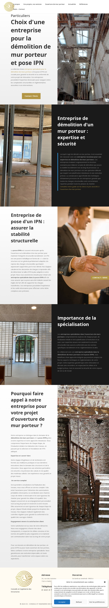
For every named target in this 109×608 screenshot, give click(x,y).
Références (83, 4)
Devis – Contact (19, 9)
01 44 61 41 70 (47, 590)
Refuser (79, 602)
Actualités (72, 4)
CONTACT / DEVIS (100, 278)
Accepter (62, 602)
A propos (16, 4)
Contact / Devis (31, 96)
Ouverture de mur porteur (55, 4)
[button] (105, 581)
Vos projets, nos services (32, 4)
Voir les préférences (97, 602)
